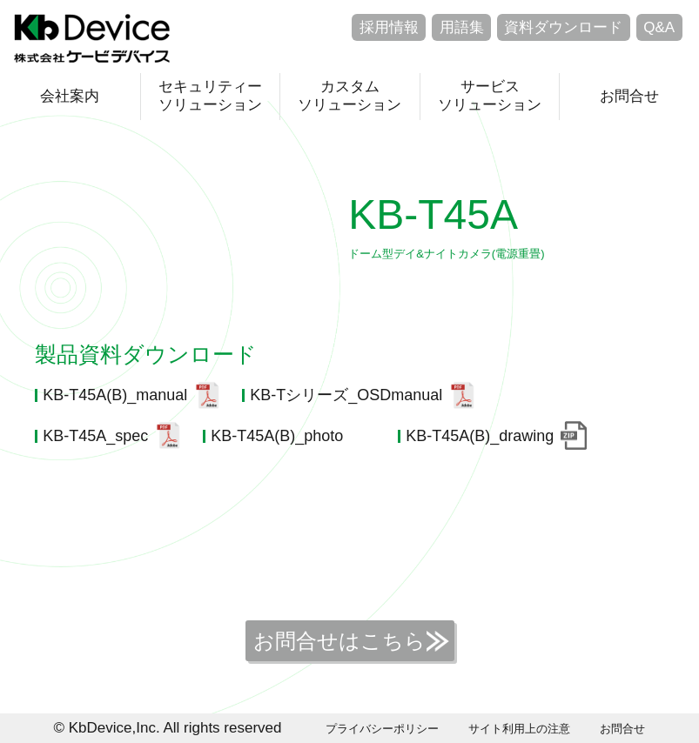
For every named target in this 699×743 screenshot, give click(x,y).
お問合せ (629, 96)
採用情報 (389, 27)
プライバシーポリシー (382, 728)
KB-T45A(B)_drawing (480, 436)
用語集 (462, 27)
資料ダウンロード (563, 27)
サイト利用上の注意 (519, 728)
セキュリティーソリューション (210, 95)
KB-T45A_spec (95, 436)
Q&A (659, 27)
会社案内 (69, 96)
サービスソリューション (489, 95)
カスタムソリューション (349, 95)
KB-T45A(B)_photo (277, 436)
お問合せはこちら (339, 641)
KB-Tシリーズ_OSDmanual (346, 395)
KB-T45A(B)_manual (115, 395)
